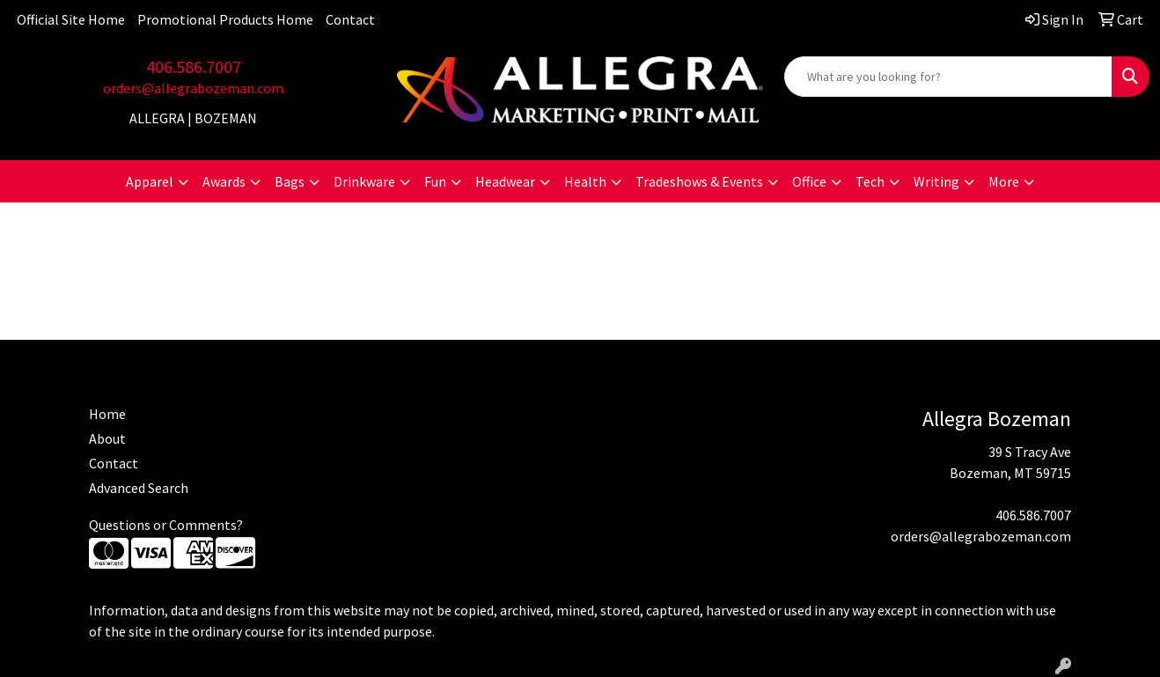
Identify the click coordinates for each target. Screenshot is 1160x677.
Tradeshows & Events (699, 181)
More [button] (1003, 181)
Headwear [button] (505, 181)
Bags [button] (290, 181)
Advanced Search (138, 488)
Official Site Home (71, 19)
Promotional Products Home (225, 19)
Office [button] (809, 181)
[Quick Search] (948, 76)
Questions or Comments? (166, 525)
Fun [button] (435, 181)
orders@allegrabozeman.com (193, 88)
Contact (350, 19)
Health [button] (585, 181)
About (107, 438)
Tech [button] (870, 181)
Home (107, 414)
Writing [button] (936, 181)
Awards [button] (224, 181)
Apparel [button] (149, 181)
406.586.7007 (193, 66)
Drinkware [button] (364, 181)
